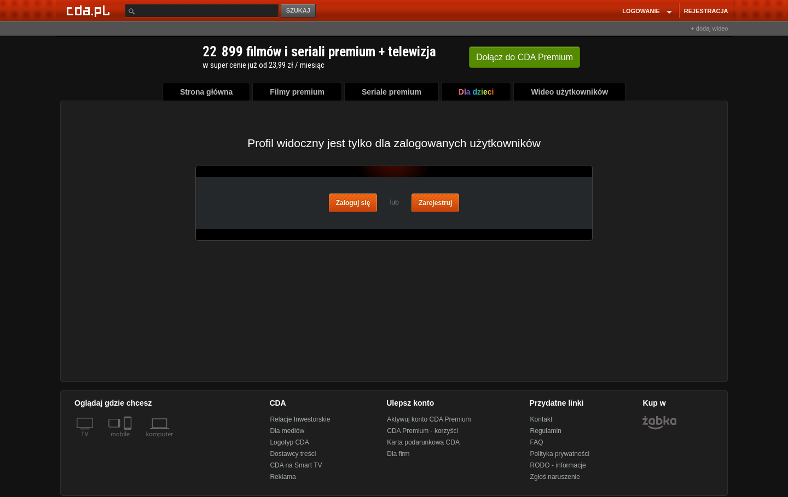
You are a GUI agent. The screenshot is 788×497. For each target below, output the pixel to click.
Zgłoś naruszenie (555, 477)
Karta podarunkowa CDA (423, 442)
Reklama (283, 477)
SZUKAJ (298, 10)
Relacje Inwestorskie (300, 419)
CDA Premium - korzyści (422, 431)
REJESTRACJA (706, 11)
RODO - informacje (558, 465)
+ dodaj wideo (709, 28)
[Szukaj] (202, 10)
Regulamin (545, 431)
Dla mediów (287, 431)
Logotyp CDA (289, 442)
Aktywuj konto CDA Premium (429, 419)
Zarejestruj (435, 203)
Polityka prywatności (560, 454)
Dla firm (398, 454)
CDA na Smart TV (296, 465)
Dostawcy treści (293, 454)
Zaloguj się (353, 203)
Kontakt (541, 419)
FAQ (536, 442)
